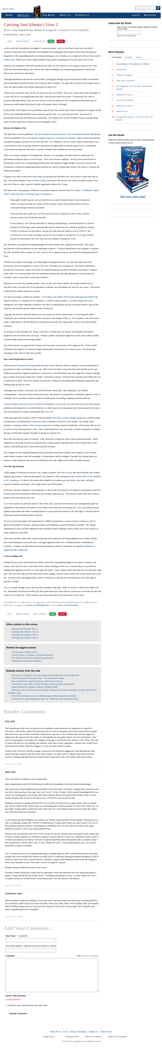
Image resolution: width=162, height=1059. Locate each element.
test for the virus (63, 404)
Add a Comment (39, 614)
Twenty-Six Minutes (125, 100)
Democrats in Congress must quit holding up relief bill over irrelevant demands (45, 675)
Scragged (81, 8)
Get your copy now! (133, 196)
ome (9, 15)
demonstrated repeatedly (29, 365)
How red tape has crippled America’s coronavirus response (37, 681)
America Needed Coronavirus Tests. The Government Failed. (37, 678)
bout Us (65, 15)
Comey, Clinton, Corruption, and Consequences (32, 655)
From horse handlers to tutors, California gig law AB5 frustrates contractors (43, 696)
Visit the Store (106, 1032)
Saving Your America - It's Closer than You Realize (134, 118)
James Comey (39, 180)
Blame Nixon (122, 111)
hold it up (65, 65)
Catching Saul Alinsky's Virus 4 (24, 635)
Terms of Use (55, 1032)
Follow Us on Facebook (117, 1037)
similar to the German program (36, 425)
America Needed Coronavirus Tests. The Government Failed (61, 134)
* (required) (16, 936)
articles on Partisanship (67, 605)
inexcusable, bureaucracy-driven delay (24, 404)
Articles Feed (48, 1037)
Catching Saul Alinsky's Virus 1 (24, 629)
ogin (136, 15)
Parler (60, 41)
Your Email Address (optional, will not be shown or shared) (31, 946)
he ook (48, 15)
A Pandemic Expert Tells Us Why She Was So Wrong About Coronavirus (42, 684)
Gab (51, 41)
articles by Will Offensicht (37, 605)
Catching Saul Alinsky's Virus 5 (24, 638)
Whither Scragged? (124, 75)
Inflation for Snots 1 (124, 105)
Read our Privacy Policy (126, 36)
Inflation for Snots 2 (124, 94)
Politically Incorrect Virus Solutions (26, 661)
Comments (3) (39, 41)
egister (150, 15)
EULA (66, 1032)
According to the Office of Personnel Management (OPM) (68, 297)
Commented (117, 57)
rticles (23, 15)
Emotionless (121, 69)
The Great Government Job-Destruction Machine (32, 658)
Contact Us (93, 1032)
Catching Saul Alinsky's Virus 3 (24, 632)
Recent (138, 57)
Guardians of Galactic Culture (133, 63)
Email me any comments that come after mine (27, 1005)
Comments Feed (71, 1037)
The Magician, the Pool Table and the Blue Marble (134, 87)
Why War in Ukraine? (125, 80)
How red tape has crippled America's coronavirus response (48, 138)
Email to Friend (22, 41)
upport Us (82, 15)
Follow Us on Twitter (93, 1037)
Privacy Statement (78, 1032)
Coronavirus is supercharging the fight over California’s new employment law (44, 699)
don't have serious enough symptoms (69, 418)
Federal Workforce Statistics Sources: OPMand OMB (34, 687)
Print (9, 41)
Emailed (128, 57)
